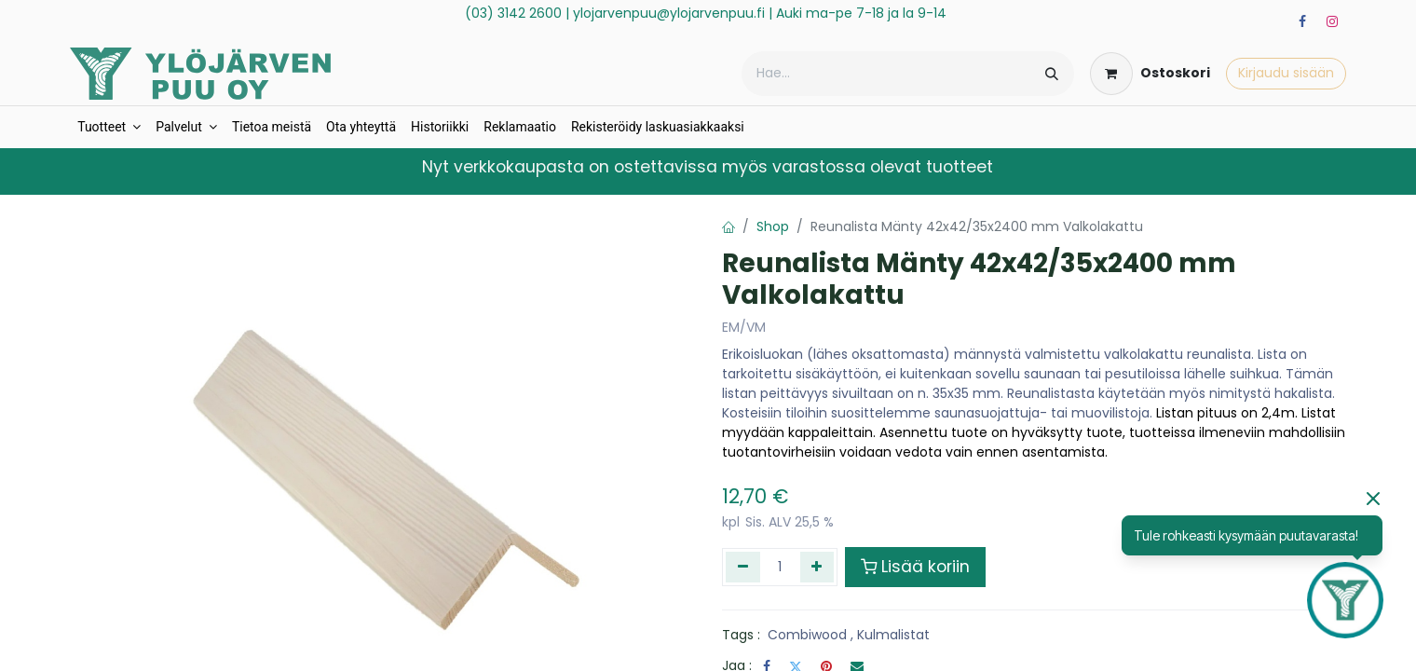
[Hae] (1051, 73)
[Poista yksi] (743, 567)
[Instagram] (1332, 21)
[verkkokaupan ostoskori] (1150, 74)
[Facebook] (1302, 21)
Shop (772, 226)
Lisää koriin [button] (915, 566)
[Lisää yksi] (817, 567)
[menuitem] (109, 127)
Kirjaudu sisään (1286, 72)
